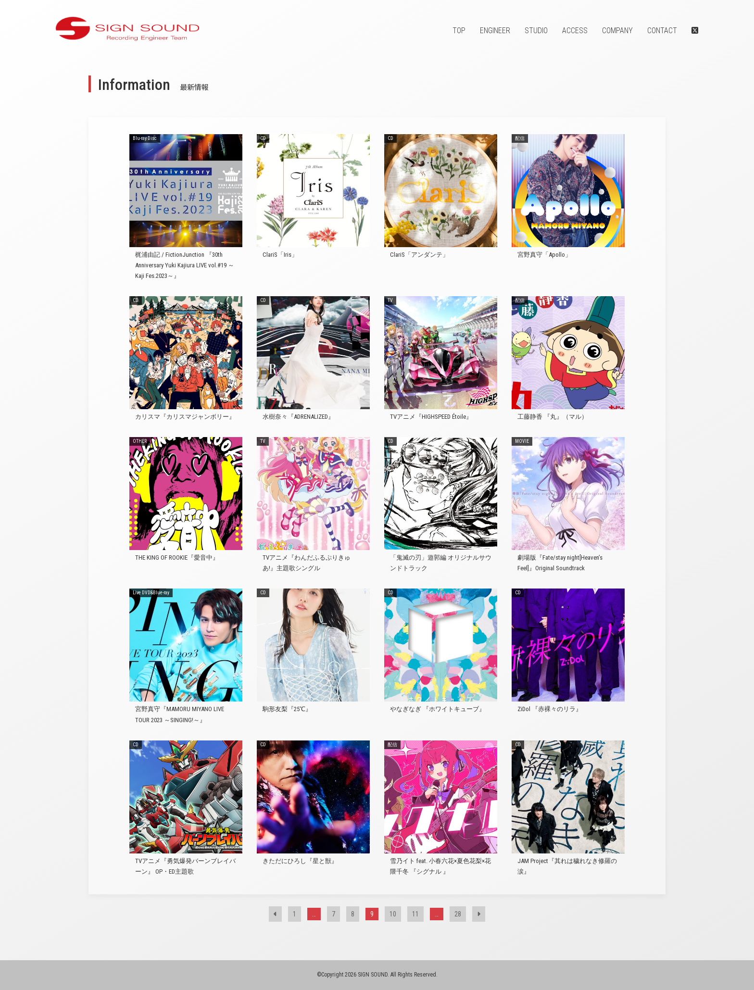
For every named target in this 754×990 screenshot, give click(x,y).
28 (457, 914)
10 (393, 914)
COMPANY (617, 30)
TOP (458, 30)
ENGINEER (495, 30)
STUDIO (536, 30)
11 (415, 914)
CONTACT (662, 30)
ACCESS (575, 30)
